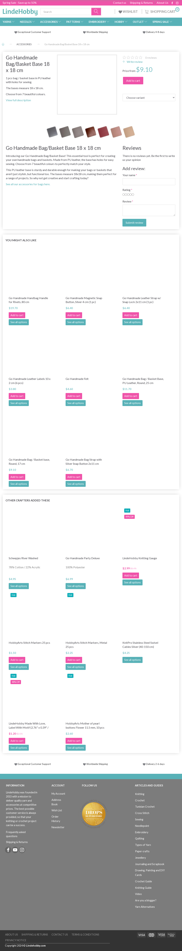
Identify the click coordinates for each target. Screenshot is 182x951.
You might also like (21, 240)
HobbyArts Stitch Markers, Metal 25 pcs (86, 644)
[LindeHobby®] (20, 11)
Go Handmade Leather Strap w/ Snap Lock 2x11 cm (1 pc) (141, 300)
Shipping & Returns (141, 2)
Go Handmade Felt (77, 378)
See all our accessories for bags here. (28, 184)
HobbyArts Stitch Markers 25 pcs (29, 642)
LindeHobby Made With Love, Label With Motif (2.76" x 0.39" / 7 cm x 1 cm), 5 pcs (29, 725)
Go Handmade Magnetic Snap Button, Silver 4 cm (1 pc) (84, 300)
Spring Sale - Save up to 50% (20, 2)
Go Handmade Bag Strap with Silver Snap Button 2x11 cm (84, 461)
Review (126, 201)
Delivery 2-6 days (154, 764)
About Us (162, 2)
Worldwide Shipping (95, 32)
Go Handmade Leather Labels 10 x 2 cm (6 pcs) (29, 380)
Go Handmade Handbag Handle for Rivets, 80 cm (28, 300)
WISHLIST (128, 12)
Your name (128, 175)
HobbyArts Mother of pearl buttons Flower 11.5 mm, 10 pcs (85, 725)
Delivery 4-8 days (154, 32)
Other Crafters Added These (28, 500)
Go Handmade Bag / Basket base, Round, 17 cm (29, 461)
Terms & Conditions (85, 934)
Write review (134, 61)
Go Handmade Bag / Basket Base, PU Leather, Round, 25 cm (143, 380)
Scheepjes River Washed (23, 558)
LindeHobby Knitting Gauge (139, 558)
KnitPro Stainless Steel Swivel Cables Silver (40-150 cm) (140, 644)
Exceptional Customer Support (34, 32)
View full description (18, 100)
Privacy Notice (15, 940)
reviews (151, 57)
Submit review (134, 222)
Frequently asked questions (16, 834)
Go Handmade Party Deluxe (83, 558)
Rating (126, 189)
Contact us (119, 2)
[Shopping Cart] (161, 11)
